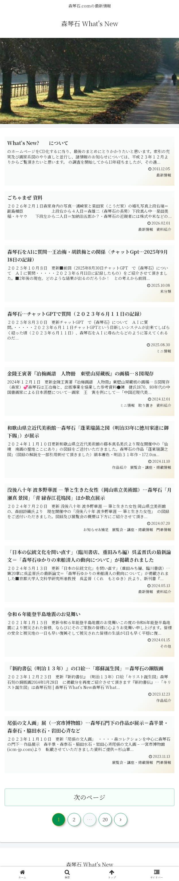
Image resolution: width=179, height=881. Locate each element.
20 (105, 819)
